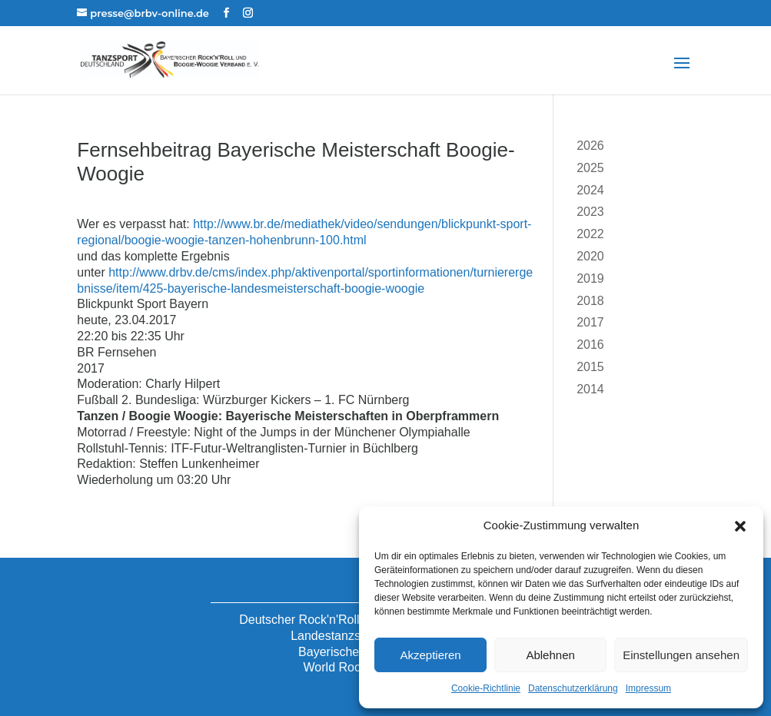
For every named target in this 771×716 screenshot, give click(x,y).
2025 (590, 167)
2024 (590, 190)
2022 (590, 233)
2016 (590, 344)
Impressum (648, 688)
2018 (590, 300)
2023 (590, 211)
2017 (590, 322)
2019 (590, 278)
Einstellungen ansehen (681, 654)
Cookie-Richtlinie (485, 688)
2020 (590, 256)
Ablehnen (550, 654)
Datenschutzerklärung (573, 688)
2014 (590, 389)
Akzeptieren (430, 654)
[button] (740, 526)
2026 (590, 145)
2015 (590, 366)
